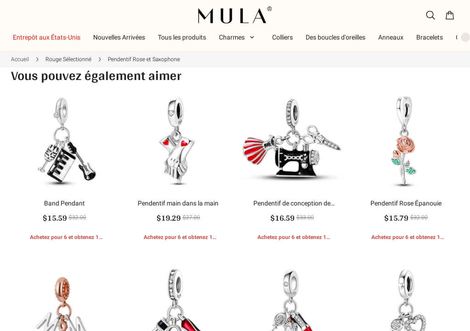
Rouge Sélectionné (68, 59)
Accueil (20, 59)
